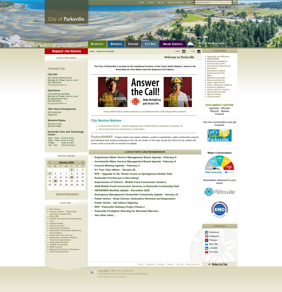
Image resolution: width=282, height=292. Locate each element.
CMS (188, 2)
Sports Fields (214, 94)
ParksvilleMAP (102, 137)
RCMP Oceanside (59, 244)
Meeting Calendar (175, 2)
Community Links (216, 63)
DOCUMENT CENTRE (220, 105)
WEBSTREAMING (67, 194)
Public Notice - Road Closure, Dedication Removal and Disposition (135, 198)
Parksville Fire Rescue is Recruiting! (117, 177)
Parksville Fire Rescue (61, 235)
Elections (212, 68)
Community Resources (219, 66)
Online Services (192, 264)
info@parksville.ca (57, 85)
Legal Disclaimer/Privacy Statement (112, 277)
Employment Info (216, 73)
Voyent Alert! (213, 96)
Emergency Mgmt (216, 70)
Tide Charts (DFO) (59, 251)
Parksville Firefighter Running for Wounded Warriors (127, 211)
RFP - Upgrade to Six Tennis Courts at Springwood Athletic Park (134, 173)
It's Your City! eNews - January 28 (115, 169)
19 (55, 181)
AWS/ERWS (213, 59)
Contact (150, 2)
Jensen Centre (57, 226)
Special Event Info (216, 92)
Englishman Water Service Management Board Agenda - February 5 (136, 157)
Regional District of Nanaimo (64, 249)
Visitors (170, 264)
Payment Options (216, 87)
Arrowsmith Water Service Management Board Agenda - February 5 (135, 161)
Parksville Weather (59, 242)
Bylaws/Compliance (217, 61)
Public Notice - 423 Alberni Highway (116, 202)
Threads (213, 240)
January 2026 (66, 162)
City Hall (179, 264)
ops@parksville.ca (57, 103)
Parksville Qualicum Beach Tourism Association (64, 238)
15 (71, 177)
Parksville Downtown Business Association (66, 231)
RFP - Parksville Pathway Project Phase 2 (120, 206)
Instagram (214, 236)
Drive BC (54, 216)
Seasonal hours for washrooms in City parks (122, 129)
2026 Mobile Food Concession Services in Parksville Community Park (137, 186)
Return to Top (219, 264)
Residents (150, 264)
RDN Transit (56, 247)
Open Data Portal (216, 82)
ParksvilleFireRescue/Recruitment (121, 111)
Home (141, 2)
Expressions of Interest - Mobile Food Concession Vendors (130, 182)
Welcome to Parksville (105, 51)
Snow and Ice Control (218, 89)
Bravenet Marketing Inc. (137, 273)
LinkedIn (213, 248)
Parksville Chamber (60, 228)
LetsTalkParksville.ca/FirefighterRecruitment (163, 111)
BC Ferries (55, 209)
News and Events (216, 80)
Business (161, 264)
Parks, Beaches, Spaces (219, 85)
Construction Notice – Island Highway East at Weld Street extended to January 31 (141, 126)
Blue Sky (213, 244)
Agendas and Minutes (218, 56)
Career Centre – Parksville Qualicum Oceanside (63, 212)
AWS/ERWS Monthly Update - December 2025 (122, 190)
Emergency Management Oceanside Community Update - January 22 (136, 194)
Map (209, 75)
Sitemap (161, 2)
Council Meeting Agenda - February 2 (117, 165)
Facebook (214, 232)
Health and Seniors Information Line (66, 219)
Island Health (56, 223)
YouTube (213, 252)
